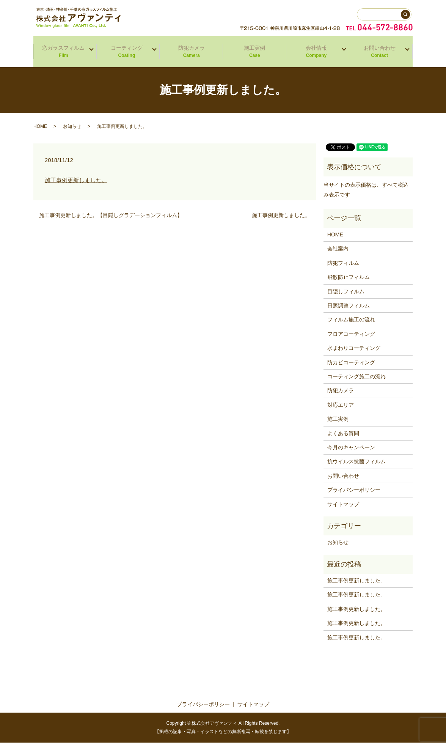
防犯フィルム (343, 266)
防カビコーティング (351, 366)
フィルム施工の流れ (351, 323)
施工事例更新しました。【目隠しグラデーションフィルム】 (110, 219)
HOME (40, 129)
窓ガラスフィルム (62, 54)
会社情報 (315, 54)
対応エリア (340, 408)
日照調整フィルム (348, 309)
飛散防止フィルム (348, 280)
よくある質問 (343, 437)
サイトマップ (343, 508)
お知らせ (72, 129)
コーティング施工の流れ (356, 380)
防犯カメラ (191, 54)
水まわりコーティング (353, 351)
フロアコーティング (351, 337)
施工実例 (254, 54)
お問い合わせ (378, 54)
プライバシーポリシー (353, 493)
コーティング (126, 54)
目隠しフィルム (345, 295)
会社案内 (338, 252)
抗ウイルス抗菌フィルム (356, 465)
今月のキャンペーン (351, 451)
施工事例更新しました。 (76, 183)
